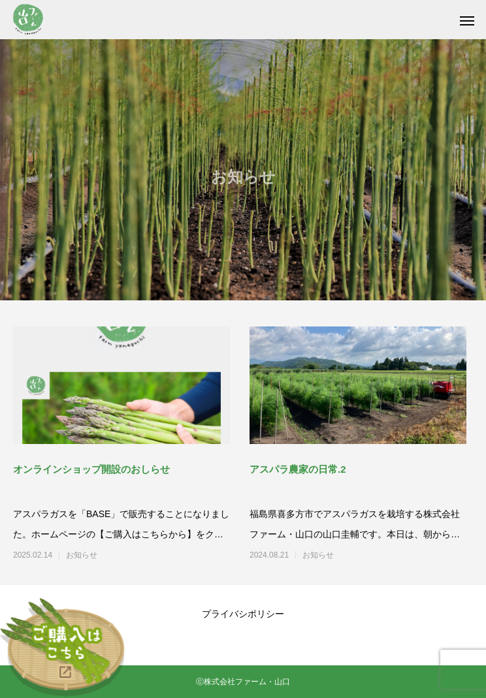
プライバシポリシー (243, 614)
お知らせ (81, 555)
